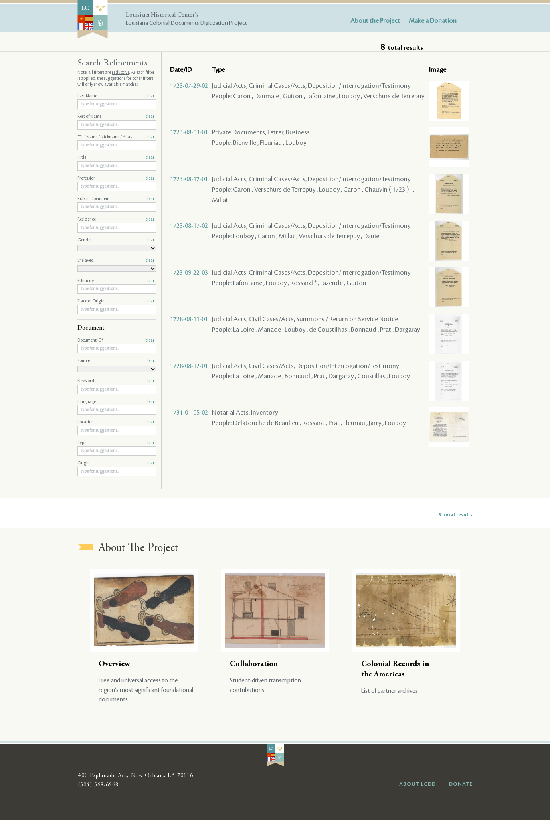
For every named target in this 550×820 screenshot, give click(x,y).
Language (115, 402)
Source (115, 361)
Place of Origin (115, 301)
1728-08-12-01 (189, 365)
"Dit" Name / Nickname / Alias (115, 137)
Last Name (115, 96)
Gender (115, 240)
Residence (115, 219)
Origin (115, 463)
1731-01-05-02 (189, 412)
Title (115, 157)
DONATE (461, 784)
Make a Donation (433, 20)
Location (115, 422)
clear (149, 96)
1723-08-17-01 (189, 179)
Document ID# (115, 340)
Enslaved (115, 260)
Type (115, 443)
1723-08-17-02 (189, 225)
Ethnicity (115, 281)
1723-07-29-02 (189, 85)
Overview (114, 664)
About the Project (375, 20)
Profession (115, 178)
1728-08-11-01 (189, 319)
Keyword (115, 381)
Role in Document (115, 199)
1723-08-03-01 (189, 132)
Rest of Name (115, 116)
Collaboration (254, 664)
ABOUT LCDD (417, 784)
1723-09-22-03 (189, 272)
